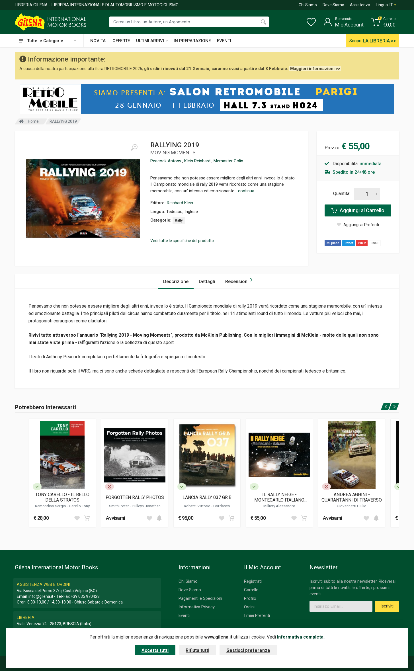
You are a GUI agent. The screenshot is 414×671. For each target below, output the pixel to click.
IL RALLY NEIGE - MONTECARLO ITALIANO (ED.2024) (279, 497)
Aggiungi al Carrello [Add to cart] (357, 210)
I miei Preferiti (257, 615)
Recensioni (238, 280)
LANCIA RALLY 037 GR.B (207, 497)
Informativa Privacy (197, 606)
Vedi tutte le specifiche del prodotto (182, 240)
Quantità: (341, 193)
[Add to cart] (87, 518)
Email (374, 243)
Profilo (250, 598)
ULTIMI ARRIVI (152, 40)
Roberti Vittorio (197, 506)
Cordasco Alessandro (213, 508)
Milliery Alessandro (279, 506)
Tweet (348, 243)
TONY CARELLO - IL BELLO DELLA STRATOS (62, 497)
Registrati (253, 581)
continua (246, 190)
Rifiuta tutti (197, 650)
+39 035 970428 (85, 596)
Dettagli (207, 281)
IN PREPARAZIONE (192, 40)
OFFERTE (121, 40)
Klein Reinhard (198, 160)
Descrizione (175, 281)
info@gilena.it (40, 596)
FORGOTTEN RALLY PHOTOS (135, 497)
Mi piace (333, 243)
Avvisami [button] (115, 518)
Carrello (251, 589)
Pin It (362, 243)
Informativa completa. (301, 637)
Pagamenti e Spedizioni (200, 598)
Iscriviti (386, 606)
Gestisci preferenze (248, 650)
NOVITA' (98, 40)
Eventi (184, 615)
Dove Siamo (333, 5)
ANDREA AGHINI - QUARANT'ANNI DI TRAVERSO (351, 497)
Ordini (249, 606)
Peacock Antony (166, 160)
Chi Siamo (308, 5)
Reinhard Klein (180, 202)
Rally (179, 220)
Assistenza (360, 5)
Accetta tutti (155, 650)
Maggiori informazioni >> (315, 68)
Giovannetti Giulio (351, 506)
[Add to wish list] (77, 518)
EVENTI (224, 40)
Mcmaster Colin (228, 160)
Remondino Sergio (51, 506)
